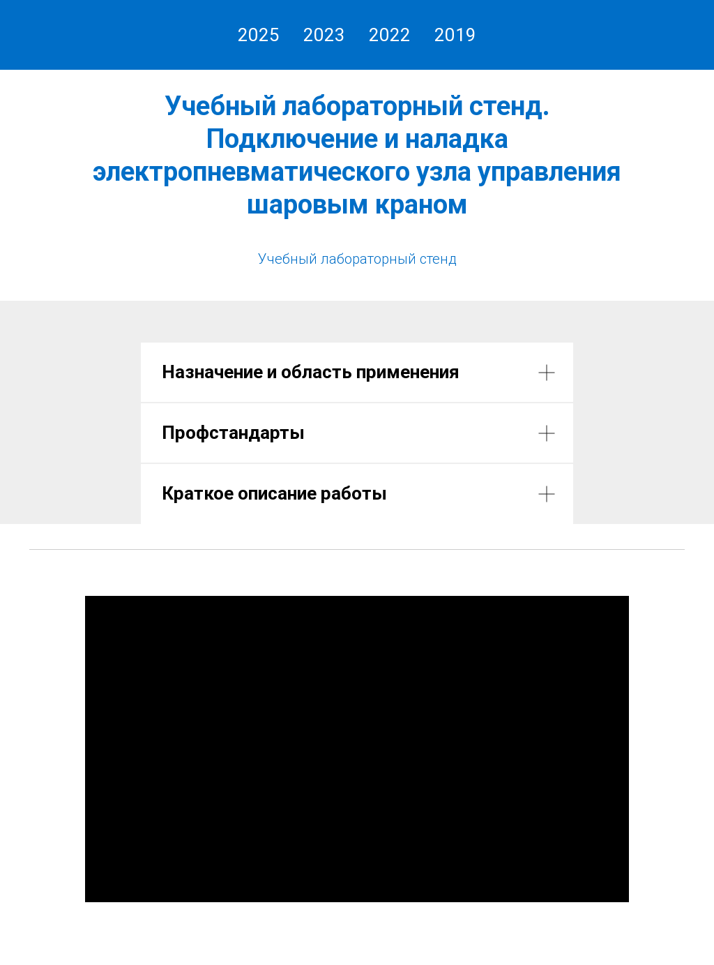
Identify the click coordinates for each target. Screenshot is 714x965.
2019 (455, 34)
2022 (390, 34)
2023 (324, 34)
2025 (259, 34)
